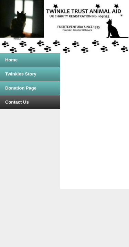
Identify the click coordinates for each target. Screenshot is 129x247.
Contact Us (17, 102)
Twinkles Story (20, 74)
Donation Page (20, 88)
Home (11, 59)
